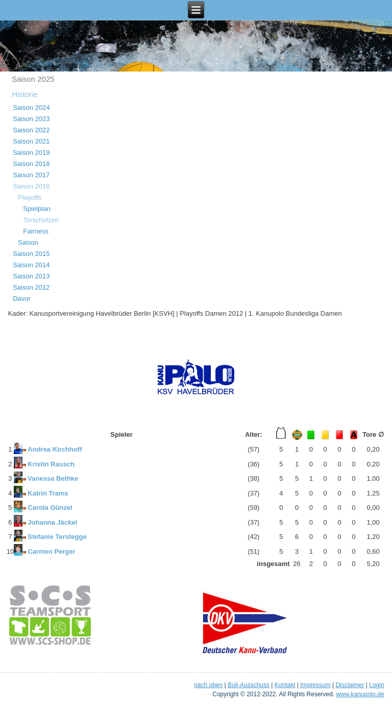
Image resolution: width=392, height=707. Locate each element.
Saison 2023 (31, 119)
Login (376, 685)
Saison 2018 (31, 164)
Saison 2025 (33, 79)
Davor (22, 298)
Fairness (35, 231)
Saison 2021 (31, 141)
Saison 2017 (31, 175)
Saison (28, 242)
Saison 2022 (31, 130)
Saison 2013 (31, 276)
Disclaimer (349, 685)
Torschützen (41, 220)
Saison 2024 (31, 107)
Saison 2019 (31, 152)
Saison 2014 (31, 265)
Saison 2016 (31, 186)
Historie (25, 94)
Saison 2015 (31, 253)
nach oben (208, 685)
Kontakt (285, 685)
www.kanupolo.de (360, 694)
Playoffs (29, 197)
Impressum (315, 685)
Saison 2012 (31, 287)
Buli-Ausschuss (249, 685)
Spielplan (37, 209)
